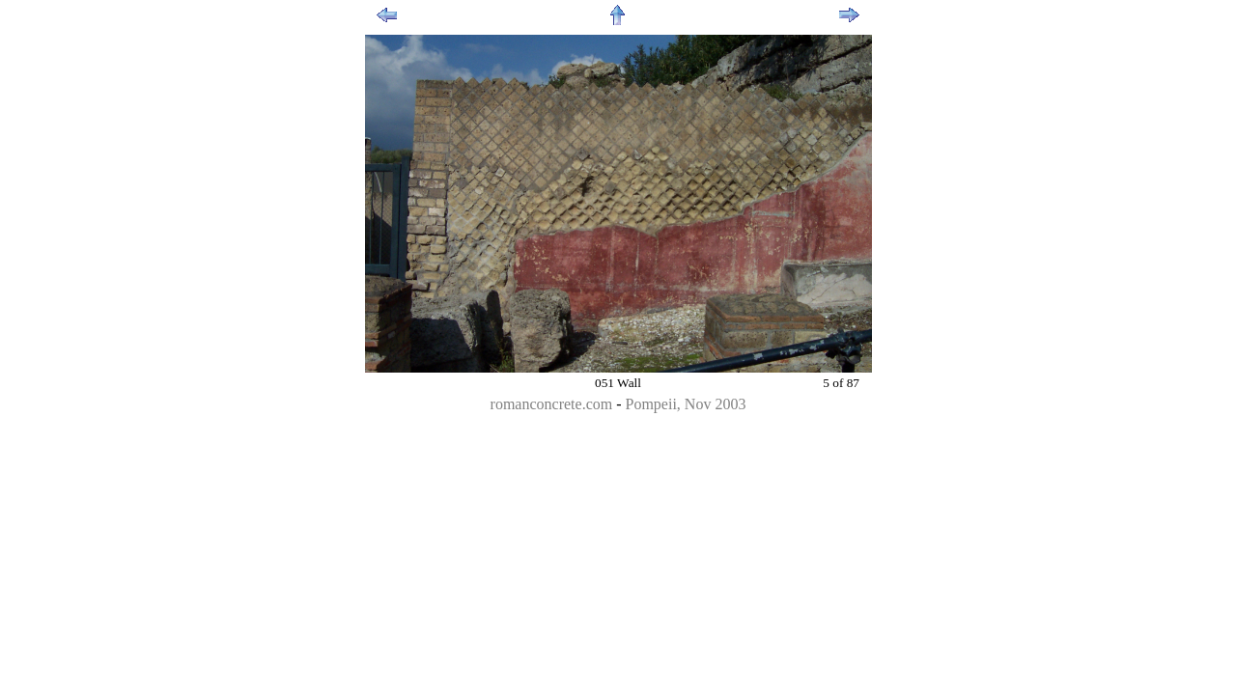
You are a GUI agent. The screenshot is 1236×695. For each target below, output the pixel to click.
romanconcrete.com (552, 404)
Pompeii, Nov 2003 (686, 404)
